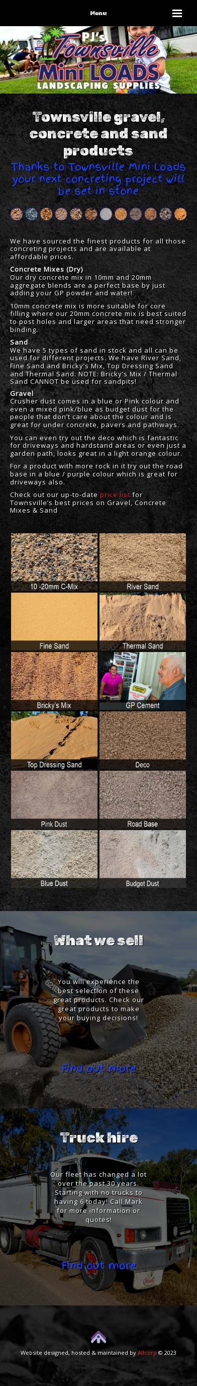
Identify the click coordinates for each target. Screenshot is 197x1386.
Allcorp (147, 1352)
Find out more (98, 1068)
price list (115, 494)
